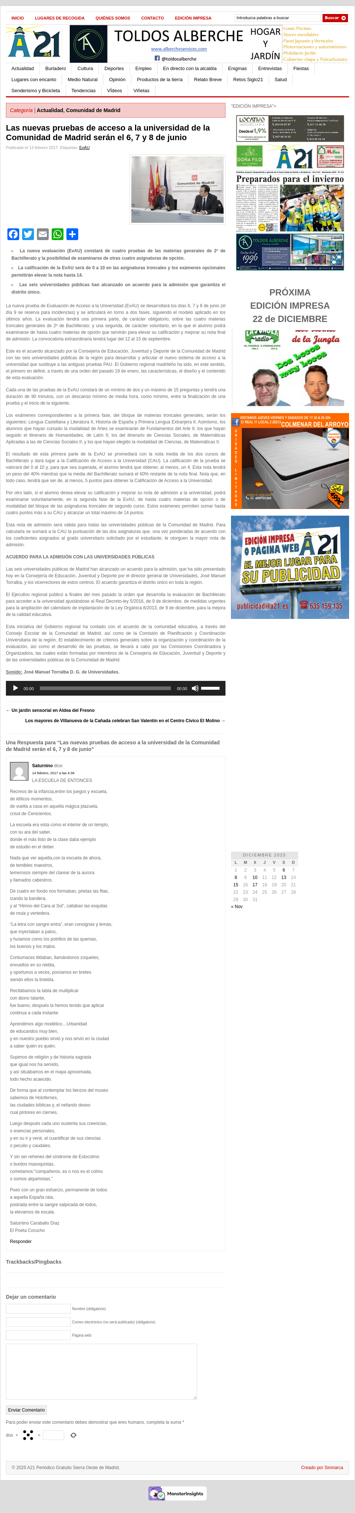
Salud (281, 79)
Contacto (152, 18)
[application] (115, 688)
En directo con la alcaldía (190, 68)
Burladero (55, 68)
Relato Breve (208, 79)
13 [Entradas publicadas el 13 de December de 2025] (283, 877)
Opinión (117, 79)
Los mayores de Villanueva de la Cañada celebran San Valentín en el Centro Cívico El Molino (125, 720)
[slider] (105, 688)
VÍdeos (114, 90)
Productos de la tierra (160, 79)
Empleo (143, 68)
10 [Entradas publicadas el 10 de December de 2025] (254, 877)
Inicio (17, 18)
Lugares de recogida (60, 18)
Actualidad (22, 68)
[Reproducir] (15, 688)
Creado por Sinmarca (322, 1478)
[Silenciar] (195, 688)
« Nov (236, 906)
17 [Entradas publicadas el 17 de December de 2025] (254, 884)
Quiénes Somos (113, 18)
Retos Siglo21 (248, 79)
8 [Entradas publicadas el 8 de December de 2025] (236, 877)
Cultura (85, 68)
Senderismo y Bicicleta (35, 90)
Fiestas (301, 68)
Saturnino (42, 765)
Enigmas (237, 68)
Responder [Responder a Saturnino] (21, 1241)
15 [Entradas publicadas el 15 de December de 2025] (235, 884)
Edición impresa (193, 18)
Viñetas (141, 90)
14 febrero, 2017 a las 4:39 (53, 773)
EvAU (84, 147)
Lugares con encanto (33, 79)
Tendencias (84, 90)
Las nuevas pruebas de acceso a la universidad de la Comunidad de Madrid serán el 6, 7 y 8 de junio (108, 132)
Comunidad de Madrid (93, 110)
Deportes (114, 68)
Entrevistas (270, 68)
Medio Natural (82, 79)
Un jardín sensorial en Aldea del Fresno (50, 710)
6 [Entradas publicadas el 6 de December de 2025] (284, 870)
